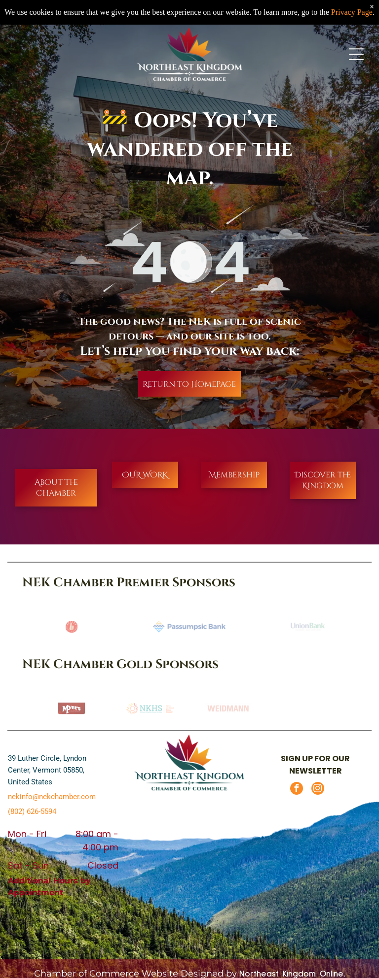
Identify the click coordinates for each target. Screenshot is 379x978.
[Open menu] (356, 54)
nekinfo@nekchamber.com (52, 796)
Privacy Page (352, 12)
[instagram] (317, 789)
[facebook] (296, 789)
